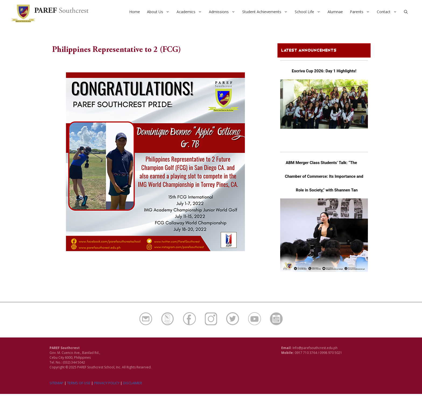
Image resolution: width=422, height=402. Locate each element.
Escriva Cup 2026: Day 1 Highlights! (324, 71)
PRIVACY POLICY (106, 382)
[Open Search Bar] (405, 12)
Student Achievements (266, 12)
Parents (361, 12)
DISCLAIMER (132, 382)
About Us (160, 12)
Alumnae (335, 11)
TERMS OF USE (78, 382)
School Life (309, 12)
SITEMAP (57, 382)
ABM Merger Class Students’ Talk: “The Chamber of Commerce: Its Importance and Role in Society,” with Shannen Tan (324, 176)
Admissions (224, 12)
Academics (191, 12)
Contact (388, 12)
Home (134, 11)
